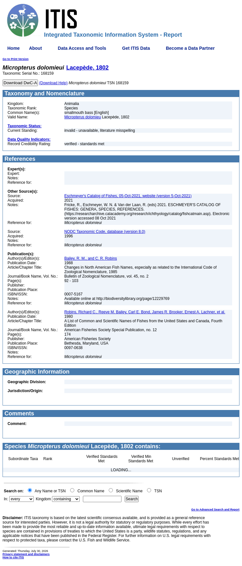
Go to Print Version (16, 59)
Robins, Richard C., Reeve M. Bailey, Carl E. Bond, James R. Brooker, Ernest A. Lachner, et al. (144, 312)
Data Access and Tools (82, 48)
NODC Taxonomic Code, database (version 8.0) (104, 231)
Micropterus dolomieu (82, 117)
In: (6, 499)
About (35, 48)
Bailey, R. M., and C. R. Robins (90, 258)
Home (13, 48)
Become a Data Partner (190, 48)
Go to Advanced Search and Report (215, 509)
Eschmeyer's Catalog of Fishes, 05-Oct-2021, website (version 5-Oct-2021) (128, 196)
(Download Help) (53, 83)
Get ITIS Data (136, 48)
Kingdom (43, 499)
